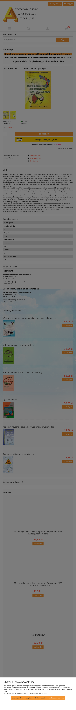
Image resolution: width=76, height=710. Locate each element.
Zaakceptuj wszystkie (56, 698)
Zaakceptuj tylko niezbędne (22, 698)
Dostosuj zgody (40, 698)
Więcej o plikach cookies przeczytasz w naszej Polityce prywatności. (25, 693)
